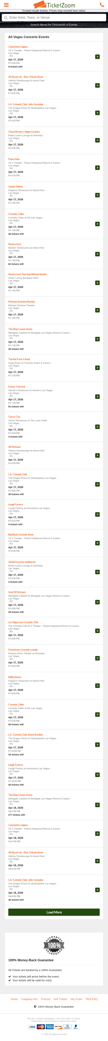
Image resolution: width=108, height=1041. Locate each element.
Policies (45, 999)
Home (14, 999)
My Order (76, 999)
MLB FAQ (91, 999)
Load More (54, 912)
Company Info (29, 999)
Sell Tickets (60, 999)
